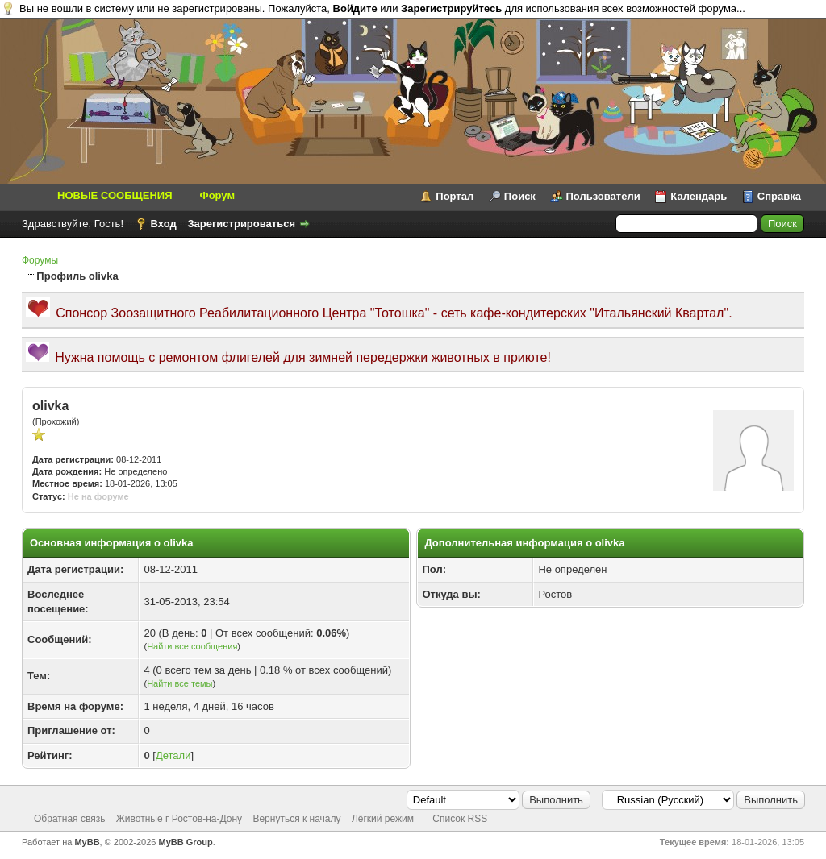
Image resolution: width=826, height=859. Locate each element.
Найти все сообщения (192, 646)
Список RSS (459, 818)
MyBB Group (186, 842)
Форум (217, 195)
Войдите (355, 8)
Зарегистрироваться (241, 224)
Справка (779, 196)
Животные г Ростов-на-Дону (179, 818)
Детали (173, 755)
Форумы (40, 260)
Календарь (698, 196)
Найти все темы (179, 683)
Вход (164, 224)
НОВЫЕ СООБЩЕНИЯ (115, 195)
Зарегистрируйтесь (451, 8)
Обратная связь (69, 818)
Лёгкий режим (383, 818)
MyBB (86, 842)
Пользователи (603, 196)
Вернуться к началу (296, 818)
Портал (454, 196)
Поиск (520, 196)
